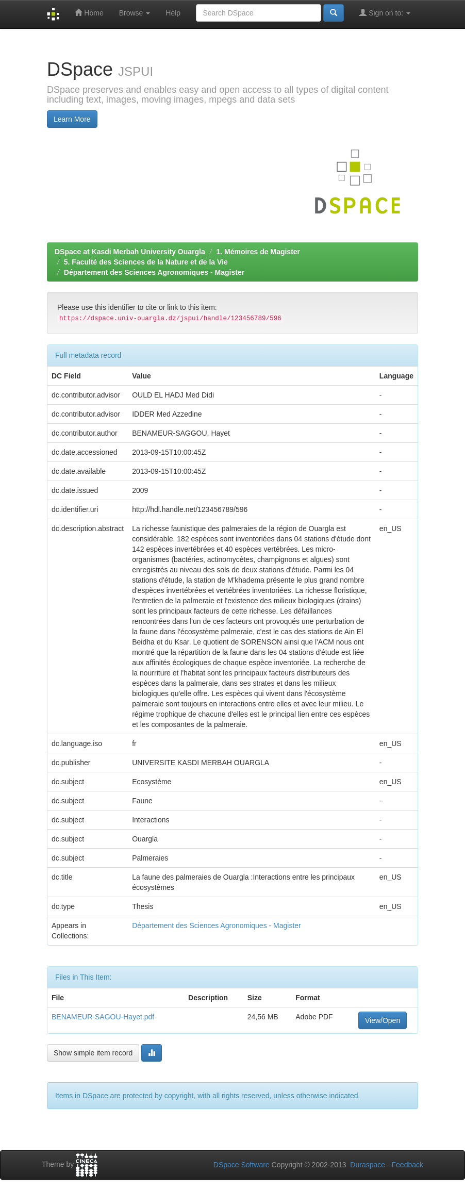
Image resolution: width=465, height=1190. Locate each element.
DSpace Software (241, 1165)
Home (89, 12)
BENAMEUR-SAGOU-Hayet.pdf (103, 1017)
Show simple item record (93, 1053)
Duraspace (367, 1165)
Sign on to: (384, 12)
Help (172, 13)
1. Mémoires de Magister (258, 251)
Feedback (407, 1165)
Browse (135, 13)
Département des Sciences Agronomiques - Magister (154, 272)
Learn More (72, 119)
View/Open (382, 1020)
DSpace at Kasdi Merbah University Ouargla (130, 251)
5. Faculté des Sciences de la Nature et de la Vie (146, 262)
